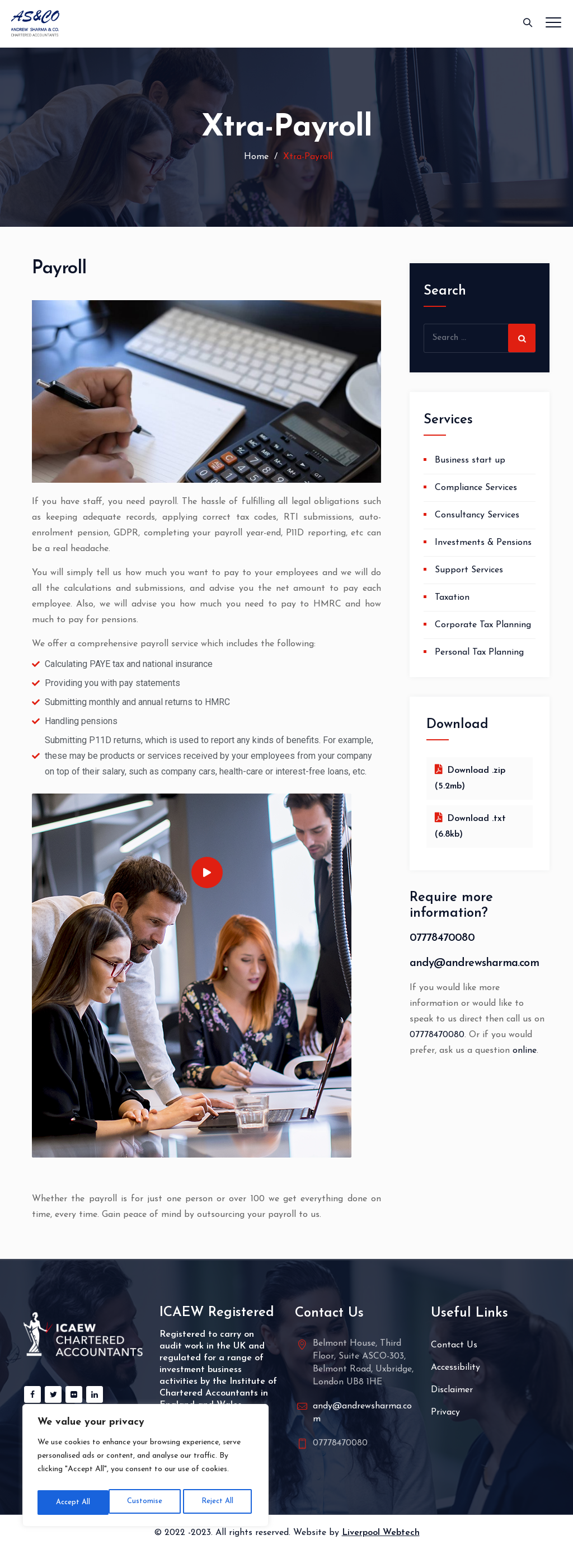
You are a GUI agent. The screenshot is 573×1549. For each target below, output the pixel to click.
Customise (72, 1502)
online (525, 1050)
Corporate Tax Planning (483, 624)
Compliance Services (476, 487)
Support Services (469, 570)
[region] (145, 1468)
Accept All (218, 1502)
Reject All (145, 1502)
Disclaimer (452, 1389)
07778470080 (442, 938)
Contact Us (454, 1345)
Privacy (445, 1412)
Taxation (452, 597)
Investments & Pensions (483, 542)
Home (255, 156)
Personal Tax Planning (479, 652)
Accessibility (455, 1367)
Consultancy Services (477, 515)
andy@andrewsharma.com (474, 963)
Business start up (470, 460)
